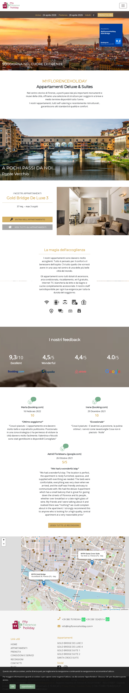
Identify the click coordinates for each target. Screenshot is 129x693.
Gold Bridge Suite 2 (68, 654)
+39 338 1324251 (95, 619)
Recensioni (17, 659)
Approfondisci (27, 686)
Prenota (16, 651)
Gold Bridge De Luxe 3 (70, 643)
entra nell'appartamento (27, 219)
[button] (6, 150)
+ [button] (4, 540)
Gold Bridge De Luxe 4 (70, 646)
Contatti (16, 663)
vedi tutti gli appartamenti (27, 227)
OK (12, 686)
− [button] (4, 544)
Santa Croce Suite (68, 657)
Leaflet (105, 609)
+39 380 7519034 (71, 619)
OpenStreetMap (115, 609)
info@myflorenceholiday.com (77, 626)
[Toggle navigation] (123, 5)
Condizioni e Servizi (22, 655)
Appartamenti (19, 648)
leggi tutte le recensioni (64, 525)
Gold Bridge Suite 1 (68, 650)
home (14, 644)
